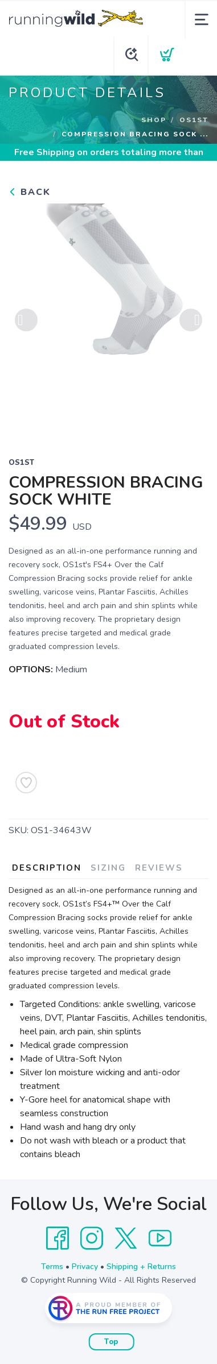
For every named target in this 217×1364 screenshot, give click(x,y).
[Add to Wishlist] (26, 782)
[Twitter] (126, 1238)
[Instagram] (92, 1238)
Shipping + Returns (141, 1266)
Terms (52, 1266)
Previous (26, 320)
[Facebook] (57, 1238)
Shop (153, 119)
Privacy (85, 1266)
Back (30, 192)
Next (190, 320)
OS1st (193, 119)
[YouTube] (160, 1238)
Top (111, 1342)
